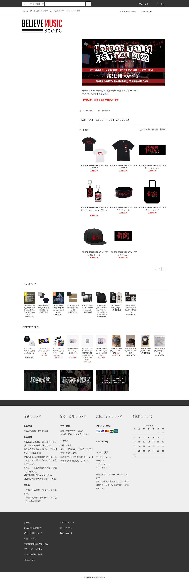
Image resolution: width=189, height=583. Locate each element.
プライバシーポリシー (34, 549)
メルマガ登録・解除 (126, 12)
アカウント (142, 4)
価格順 (155, 129)
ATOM (32, 560)
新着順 (163, 129)
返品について (30, 538)
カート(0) (159, 4)
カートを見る (66, 528)
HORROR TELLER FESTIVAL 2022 (98, 111)
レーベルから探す (57, 11)
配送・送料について (33, 533)
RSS (26, 560)
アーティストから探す (39, 11)
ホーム (25, 11)
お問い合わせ (145, 12)
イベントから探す (73, 11)
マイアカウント (67, 522)
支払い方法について (33, 528)
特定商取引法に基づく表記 (36, 544)
